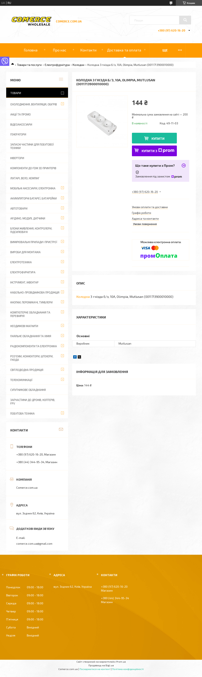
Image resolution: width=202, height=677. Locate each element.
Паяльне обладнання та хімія (30, 336)
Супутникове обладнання (28, 390)
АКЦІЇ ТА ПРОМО (20, 114)
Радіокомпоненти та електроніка (33, 346)
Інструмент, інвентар (24, 282)
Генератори (18, 134)
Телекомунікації (21, 380)
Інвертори (17, 158)
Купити (158, 138)
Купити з (158, 150)
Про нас (59, 50)
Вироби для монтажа (25, 252)
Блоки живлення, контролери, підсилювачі (31, 230)
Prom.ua (121, 661)
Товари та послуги (29, 64)
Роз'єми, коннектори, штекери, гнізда (31, 358)
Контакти (88, 50)
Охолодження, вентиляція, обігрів (33, 104)
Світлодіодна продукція (26, 370)
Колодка (83, 296)
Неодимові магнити (24, 326)
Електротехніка (21, 262)
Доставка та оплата (124, 50)
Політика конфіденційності (128, 669)
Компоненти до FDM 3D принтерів (33, 168)
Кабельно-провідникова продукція (34, 292)
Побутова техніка (22, 413)
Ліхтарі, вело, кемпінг (24, 178)
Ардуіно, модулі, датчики (27, 218)
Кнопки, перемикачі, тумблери (31, 302)
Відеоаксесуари (21, 124)
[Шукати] (185, 20)
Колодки (78, 64)
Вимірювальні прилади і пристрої (33, 242)
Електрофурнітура (57, 64)
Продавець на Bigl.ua (101, 665)
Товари (15, 93)
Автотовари (18, 208)
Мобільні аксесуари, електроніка (32, 188)
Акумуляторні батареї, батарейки (33, 198)
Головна (31, 50)
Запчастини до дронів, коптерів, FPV (32, 401)
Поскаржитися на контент (95, 669)
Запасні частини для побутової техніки (32, 146)
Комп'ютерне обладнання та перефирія (30, 314)
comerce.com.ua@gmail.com (34, 543)
